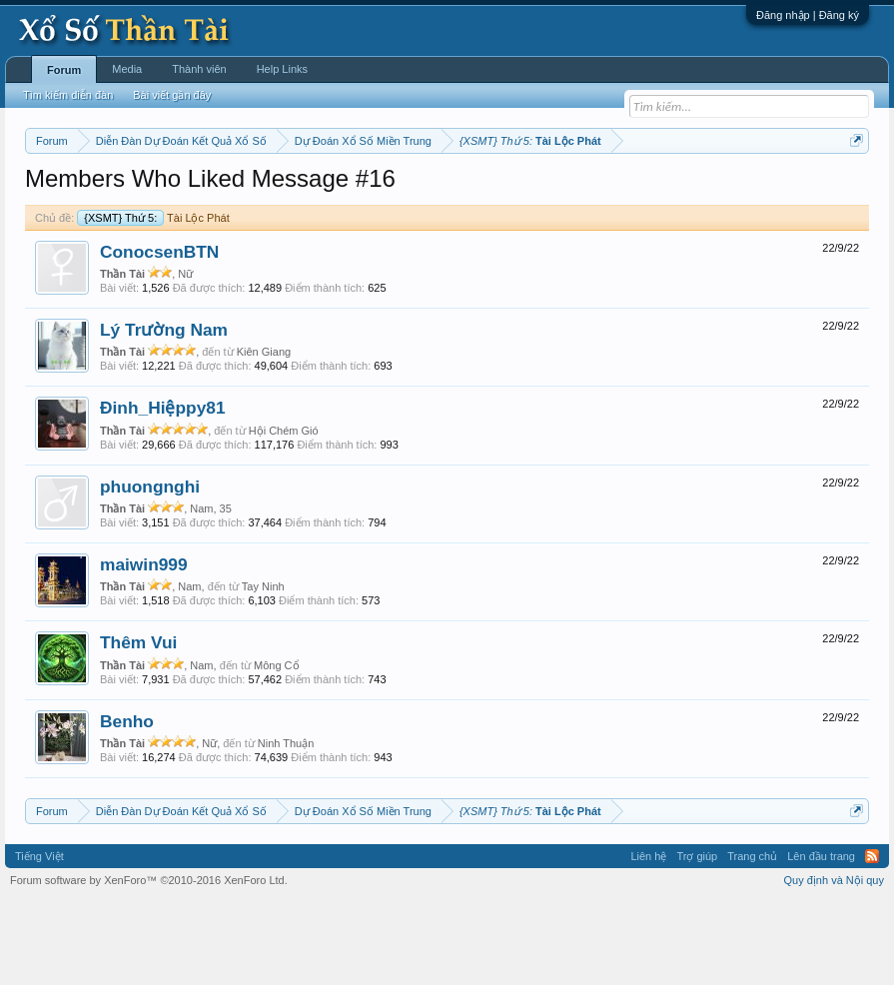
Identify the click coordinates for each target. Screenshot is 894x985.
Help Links (282, 69)
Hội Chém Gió (284, 512)
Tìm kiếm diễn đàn (68, 95)
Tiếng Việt (39, 938)
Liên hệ (648, 938)
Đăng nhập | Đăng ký (807, 15)
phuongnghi (150, 568)
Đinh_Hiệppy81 (163, 490)
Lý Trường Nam (164, 412)
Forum (64, 70)
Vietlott (246, 191)
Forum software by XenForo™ (149, 963)
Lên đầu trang (821, 938)
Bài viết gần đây (172, 95)
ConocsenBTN (159, 334)
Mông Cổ (277, 747)
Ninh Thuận (286, 825)
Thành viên (199, 69)
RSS (872, 938)
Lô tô (52, 213)
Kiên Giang (264, 435)
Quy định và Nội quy (834, 963)
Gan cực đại (738, 191)
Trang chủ (752, 938)
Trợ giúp (696, 938)
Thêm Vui (138, 725)
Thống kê (670, 191)
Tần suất (803, 191)
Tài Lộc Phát (153, 300)
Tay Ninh (263, 669)
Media (127, 69)
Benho (127, 803)
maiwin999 (144, 646)
